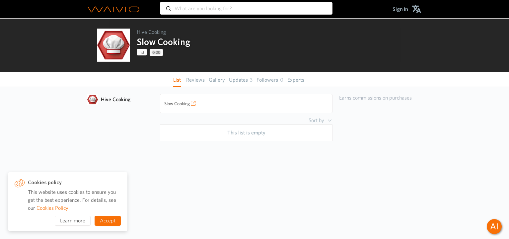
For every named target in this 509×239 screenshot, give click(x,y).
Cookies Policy (52, 207)
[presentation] (113, 45)
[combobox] (246, 5)
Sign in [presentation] (400, 9)
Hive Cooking (151, 32)
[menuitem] (400, 9)
